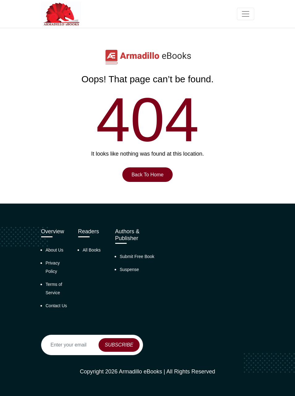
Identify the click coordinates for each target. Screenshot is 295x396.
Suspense (129, 269)
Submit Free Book (137, 256)
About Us (55, 250)
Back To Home (148, 174)
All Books (92, 250)
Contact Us (56, 305)
